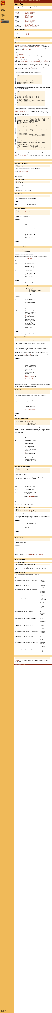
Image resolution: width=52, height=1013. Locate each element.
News (2, 8)
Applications (3, 18)
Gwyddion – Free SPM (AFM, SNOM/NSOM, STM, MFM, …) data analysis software (27, 0)
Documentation (3, 11)
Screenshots (3, 10)
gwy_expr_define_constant (31, 24)
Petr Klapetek (23, 672)
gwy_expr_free (28, 14)
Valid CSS (2, 1011)
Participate (3, 14)
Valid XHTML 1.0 (3, 1010)
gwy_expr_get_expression (30, 26)
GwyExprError (28, 33)
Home (2, 5)
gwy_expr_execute (29, 21)
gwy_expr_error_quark (30, 12)
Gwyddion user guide (19, 54)
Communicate (3, 13)
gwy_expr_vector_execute (30, 22)
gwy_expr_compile (29, 17)
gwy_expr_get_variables (30, 20)
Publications (3, 16)
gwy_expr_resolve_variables (31, 18)
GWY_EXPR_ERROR (30, 32)
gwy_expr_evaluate (29, 16)
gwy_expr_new (28, 13)
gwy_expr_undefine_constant (31, 25)
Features (2, 9)
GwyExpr (17, 13)
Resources (3, 15)
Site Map (2, 19)
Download (2, 6)
